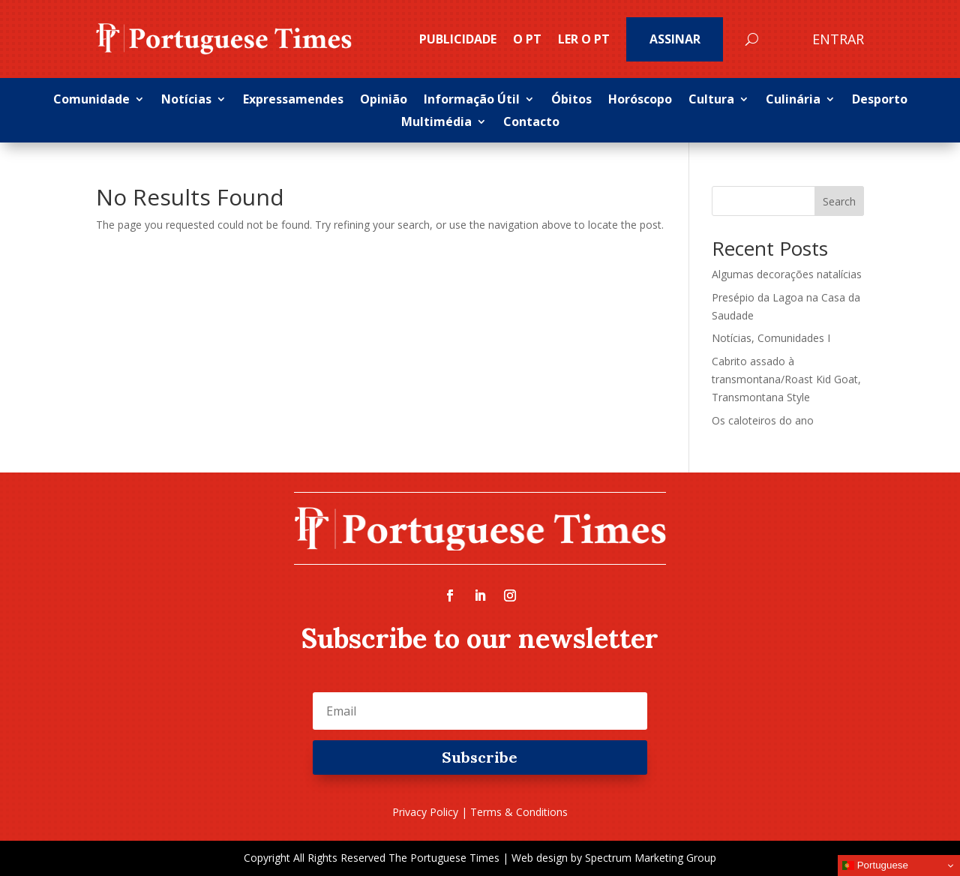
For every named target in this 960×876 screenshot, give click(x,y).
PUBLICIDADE (457, 39)
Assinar (675, 39)
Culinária (793, 100)
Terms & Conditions (519, 812)
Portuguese (875, 866)
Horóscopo (640, 100)
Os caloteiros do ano (763, 420)
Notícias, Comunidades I (771, 338)
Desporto (880, 100)
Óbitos (571, 100)
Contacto (531, 123)
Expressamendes (293, 100)
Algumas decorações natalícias (787, 274)
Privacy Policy (425, 812)
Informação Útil (472, 100)
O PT (527, 39)
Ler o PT (584, 39)
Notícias (186, 100)
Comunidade (91, 100)
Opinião (383, 100)
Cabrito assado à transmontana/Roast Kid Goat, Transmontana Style (786, 379)
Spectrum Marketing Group (650, 857)
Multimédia (436, 123)
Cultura (711, 100)
